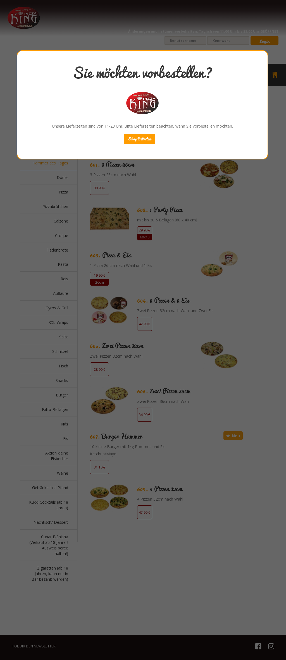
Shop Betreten (139, 138)
